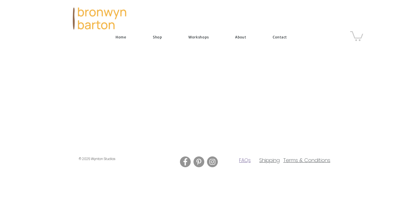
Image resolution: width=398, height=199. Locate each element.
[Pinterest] (198, 161)
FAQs (245, 160)
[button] (356, 35)
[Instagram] (212, 161)
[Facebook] (185, 161)
